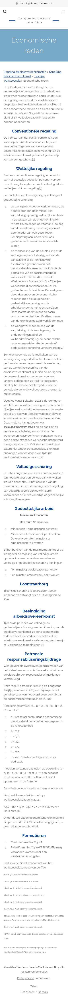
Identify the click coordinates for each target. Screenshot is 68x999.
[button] (4, 11)
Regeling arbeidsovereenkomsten (25, 72)
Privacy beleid (25, 978)
